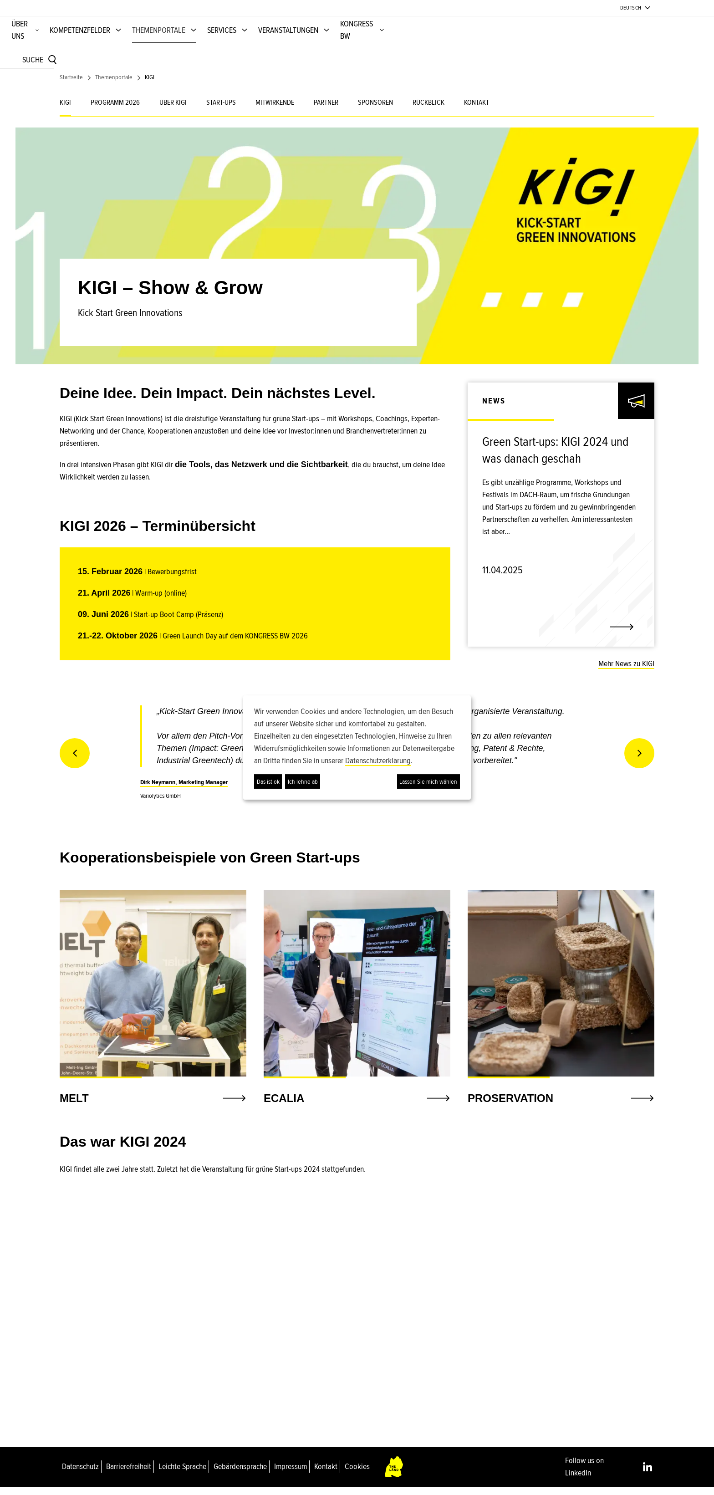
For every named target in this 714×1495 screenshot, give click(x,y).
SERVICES (424, 46)
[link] (561, 462)
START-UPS (221, 110)
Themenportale (114, 85)
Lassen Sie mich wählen (428, 782)
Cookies (357, 1474)
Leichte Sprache (182, 1474)
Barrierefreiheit (128, 1474)
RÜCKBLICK (428, 110)
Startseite (71, 85)
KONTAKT (476, 110)
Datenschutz (80, 1474)
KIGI (65, 110)
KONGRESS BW (564, 46)
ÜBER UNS (214, 46)
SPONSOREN (375, 110)
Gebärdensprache (240, 1474)
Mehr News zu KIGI (626, 671)
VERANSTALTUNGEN (490, 46)
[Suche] (626, 46)
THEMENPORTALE (361, 46)
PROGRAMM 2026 (115, 110)
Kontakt (325, 1474)
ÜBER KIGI (173, 110)
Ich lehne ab (303, 782)
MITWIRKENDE (274, 110)
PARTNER (326, 110)
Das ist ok (268, 782)
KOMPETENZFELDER (282, 46)
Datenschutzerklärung (378, 760)
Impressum (290, 1474)
